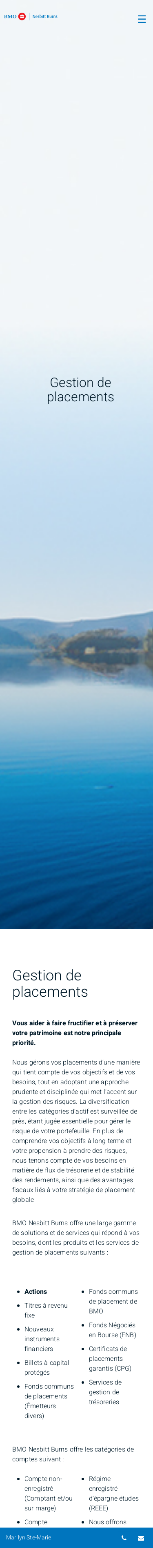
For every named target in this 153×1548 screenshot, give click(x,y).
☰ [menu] (141, 19)
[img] (76, 464)
